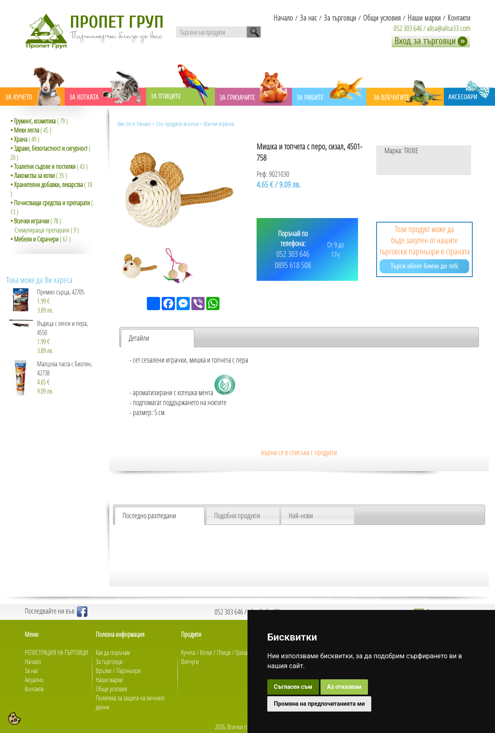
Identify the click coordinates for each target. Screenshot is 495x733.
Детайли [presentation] (139, 338)
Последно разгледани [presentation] (149, 515)
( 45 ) (30, 130)
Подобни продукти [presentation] (237, 515)
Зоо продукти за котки (177, 124)
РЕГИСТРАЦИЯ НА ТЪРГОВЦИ (56, 652)
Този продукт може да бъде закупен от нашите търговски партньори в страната (425, 248)
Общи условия (111, 688)
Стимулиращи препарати (41, 230)
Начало (144, 124)
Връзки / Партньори (118, 670)
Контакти (34, 688)
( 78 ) (35, 220)
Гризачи (244, 652)
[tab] (157, 338)
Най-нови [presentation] (301, 515)
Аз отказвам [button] (344, 686)
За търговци (109, 661)
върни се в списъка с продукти (299, 452)
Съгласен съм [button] (293, 686)
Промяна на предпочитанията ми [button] (319, 703)
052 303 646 (408, 28)
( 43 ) (48, 166)
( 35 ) (38, 175)
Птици (224, 652)
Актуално (34, 679)
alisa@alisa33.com (448, 28)
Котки (206, 652)
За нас (31, 670)
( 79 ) (39, 121)
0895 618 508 (293, 264)
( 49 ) (24, 139)
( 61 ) (40, 239)
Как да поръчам (113, 652)
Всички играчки (219, 124)
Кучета (188, 652)
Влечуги (190, 661)
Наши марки (109, 679)
